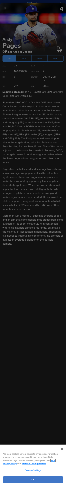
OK (33, 479)
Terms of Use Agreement (34, 463)
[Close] (62, 449)
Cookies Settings (33, 470)
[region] (33, 465)
